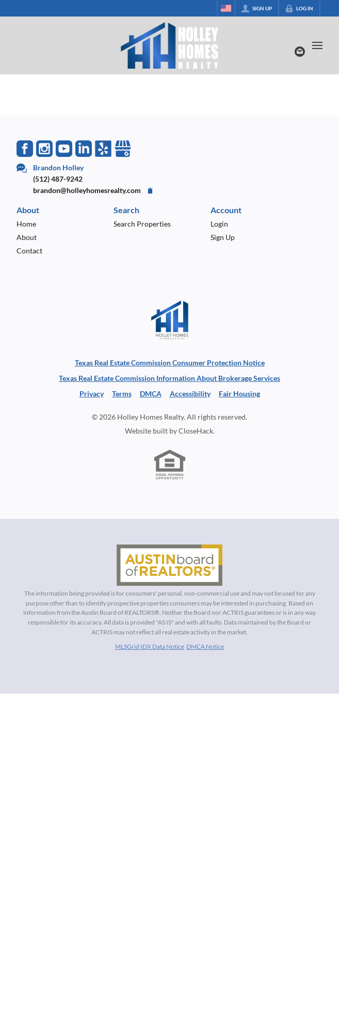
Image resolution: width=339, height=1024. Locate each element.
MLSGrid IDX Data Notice (149, 646)
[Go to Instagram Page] (44, 148)
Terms (122, 393)
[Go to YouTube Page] (64, 148)
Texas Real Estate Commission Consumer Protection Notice (170, 362)
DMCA (151, 393)
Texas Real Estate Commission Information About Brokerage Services (169, 378)
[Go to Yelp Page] (103, 148)
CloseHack (196, 430)
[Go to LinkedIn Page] (83, 148)
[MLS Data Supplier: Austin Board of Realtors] (169, 565)
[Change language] (226, 8)
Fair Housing (239, 393)
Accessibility (190, 393)
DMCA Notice (205, 646)
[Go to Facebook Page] (25, 148)
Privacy (91, 393)
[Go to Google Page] (123, 148)
